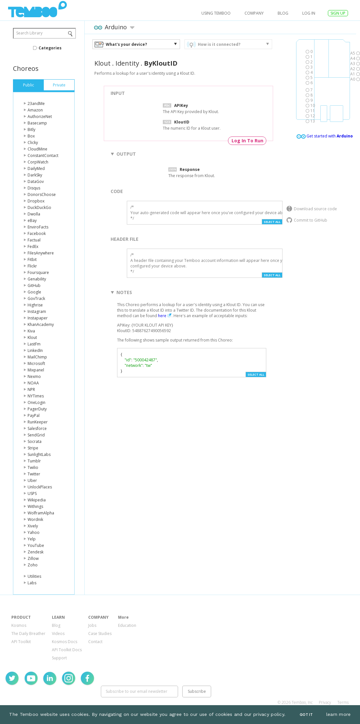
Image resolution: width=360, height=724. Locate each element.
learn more (338, 714)
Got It (306, 715)
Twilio (33, 467)
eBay (32, 220)
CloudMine (37, 149)
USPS (32, 493)
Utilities (34, 576)
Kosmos (18, 625)
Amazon (35, 110)
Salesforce (37, 428)
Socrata (35, 441)
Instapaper (38, 318)
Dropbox (36, 201)
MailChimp (37, 357)
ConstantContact (43, 155)
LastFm (34, 344)
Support (59, 658)
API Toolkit (21, 641)
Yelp (32, 539)
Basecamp (37, 123)
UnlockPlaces (40, 487)
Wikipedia (37, 500)
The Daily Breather (28, 633)
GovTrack (36, 298)
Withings (35, 506)
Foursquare (38, 272)
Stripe (33, 448)
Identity (127, 63)
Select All (272, 222)
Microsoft (36, 363)
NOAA (33, 383)
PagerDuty (37, 409)
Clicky (33, 142)
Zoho (33, 565)
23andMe (36, 103)
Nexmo (34, 376)
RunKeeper (38, 422)
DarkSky (35, 175)
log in (308, 13)
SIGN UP (337, 13)
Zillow (33, 558)
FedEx (33, 246)
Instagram (37, 311)
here (162, 315)
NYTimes (36, 396)
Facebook (37, 233)
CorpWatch (38, 162)
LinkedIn (35, 350)
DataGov (36, 181)
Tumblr (34, 461)
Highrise (35, 305)
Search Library (29, 33)
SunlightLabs (39, 454)
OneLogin (36, 402)
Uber (32, 480)
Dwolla (34, 214)
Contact (95, 641)
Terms (343, 702)
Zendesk (35, 552)
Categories (50, 48)
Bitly (31, 129)
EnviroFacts (38, 227)
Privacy (325, 702)
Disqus (34, 188)
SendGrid (36, 435)
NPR (31, 389)
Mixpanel (36, 370)
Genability (37, 279)
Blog (283, 13)
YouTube (36, 545)
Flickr (32, 266)
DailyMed (36, 168)
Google (34, 292)
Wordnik (35, 519)
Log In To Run (247, 140)
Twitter (34, 474)
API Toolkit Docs (67, 650)
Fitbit (32, 259)
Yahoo (34, 532)
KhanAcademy (41, 324)
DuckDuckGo (39, 207)
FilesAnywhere (41, 253)
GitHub (34, 285)
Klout (32, 337)
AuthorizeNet (40, 116)
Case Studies (100, 633)
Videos (58, 633)
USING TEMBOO (216, 13)
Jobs (92, 625)
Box (31, 136)
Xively (33, 526)
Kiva (31, 331)
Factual (34, 240)
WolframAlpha (41, 513)
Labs (32, 583)
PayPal (34, 415)
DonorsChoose (42, 194)
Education (127, 625)
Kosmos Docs (64, 641)
